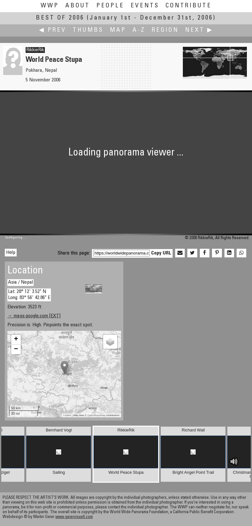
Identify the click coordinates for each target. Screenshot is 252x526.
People (110, 6)
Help (10, 252)
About (77, 6)
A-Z (139, 30)
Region (165, 30)
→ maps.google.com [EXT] (34, 316)
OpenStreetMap (96, 415)
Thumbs (88, 30)
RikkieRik (35, 50)
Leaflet (67, 415)
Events (145, 6)
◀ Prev (52, 30)
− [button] (16, 349)
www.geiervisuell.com (74, 517)
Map (118, 30)
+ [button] (16, 339)
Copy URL (161, 253)
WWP (50, 6)
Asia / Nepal (20, 282)
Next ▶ (199, 30)
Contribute (189, 6)
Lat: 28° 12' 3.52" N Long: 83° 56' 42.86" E (29, 294)
